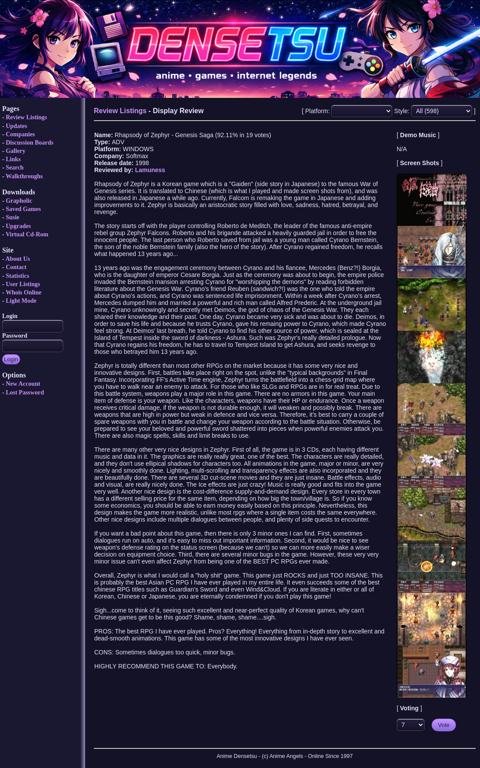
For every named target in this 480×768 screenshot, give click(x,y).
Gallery (15, 151)
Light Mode (21, 301)
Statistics (17, 276)
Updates (16, 126)
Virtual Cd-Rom (27, 234)
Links (13, 159)
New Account (23, 384)
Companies (20, 134)
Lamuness (150, 169)
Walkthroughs (24, 176)
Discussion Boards (29, 142)
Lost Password (25, 392)
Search (15, 167)
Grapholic (19, 200)
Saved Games (23, 209)
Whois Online (23, 292)
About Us (17, 259)
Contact (16, 267)
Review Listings (26, 117)
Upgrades (18, 226)
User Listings (23, 284)
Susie (12, 217)
